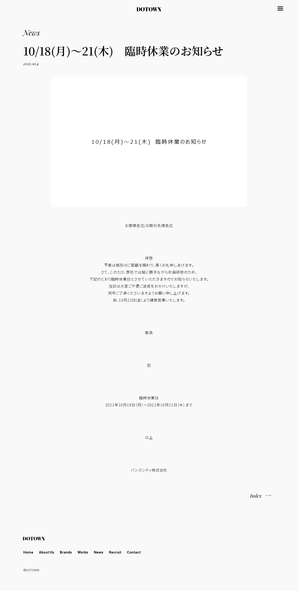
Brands (66, 552)
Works (83, 552)
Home (28, 552)
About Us (46, 552)
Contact (134, 552)
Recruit (115, 552)
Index (256, 495)
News (98, 552)
